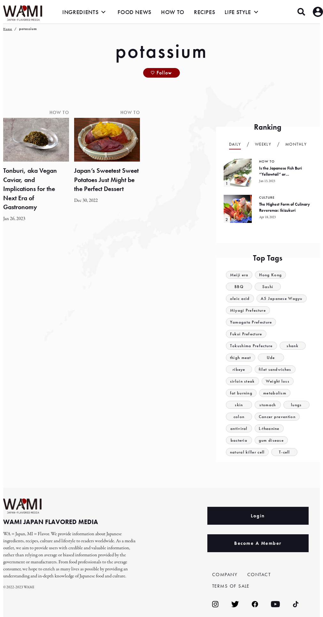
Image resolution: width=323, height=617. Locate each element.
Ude (271, 357)
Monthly (296, 144)
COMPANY (225, 574)
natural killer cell (247, 452)
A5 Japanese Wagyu (282, 298)
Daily (235, 144)
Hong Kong (270, 275)
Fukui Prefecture (246, 334)
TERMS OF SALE (231, 586)
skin (239, 405)
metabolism (274, 393)
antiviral (239, 428)
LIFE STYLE (238, 12)
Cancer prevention (277, 416)
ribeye (239, 369)
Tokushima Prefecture (251, 345)
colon (239, 416)
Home (7, 29)
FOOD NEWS (134, 12)
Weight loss (277, 381)
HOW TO (172, 12)
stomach (267, 405)
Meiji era (239, 275)
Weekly (263, 144)
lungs (296, 405)
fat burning (241, 393)
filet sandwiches (275, 369)
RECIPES (204, 12)
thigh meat (240, 357)
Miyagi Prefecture (248, 310)
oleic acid (240, 298)
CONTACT (259, 574)
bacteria (239, 440)
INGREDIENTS (80, 12)
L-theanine (269, 428)
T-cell (284, 452)
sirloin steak (242, 381)
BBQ (239, 286)
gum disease (271, 440)
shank (293, 345)
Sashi (267, 286)
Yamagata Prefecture (251, 322)
